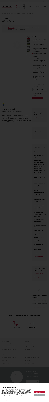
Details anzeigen (4, 400)
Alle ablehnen (39, 394)
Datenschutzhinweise (14, 400)
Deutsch (4, 384)
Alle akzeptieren (39, 392)
